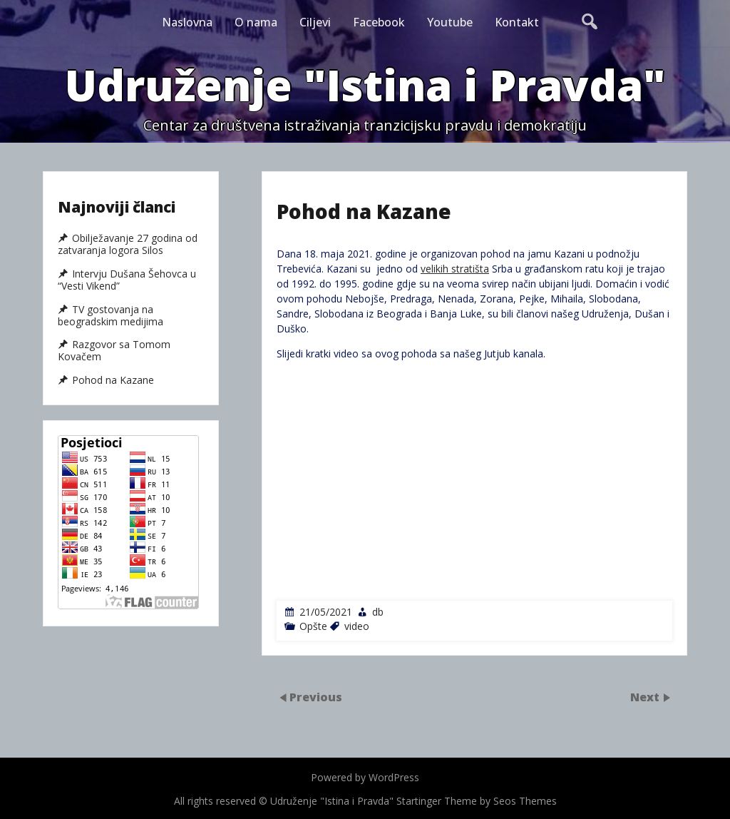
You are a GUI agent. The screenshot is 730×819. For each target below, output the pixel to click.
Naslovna (187, 22)
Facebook (379, 22)
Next (646, 697)
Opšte (313, 626)
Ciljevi (315, 22)
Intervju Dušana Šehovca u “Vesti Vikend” (127, 280)
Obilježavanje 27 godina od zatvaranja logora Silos (127, 244)
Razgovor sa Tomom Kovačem (114, 350)
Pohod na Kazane (113, 380)
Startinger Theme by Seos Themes (476, 801)
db (378, 612)
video (356, 626)
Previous (315, 697)
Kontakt (517, 22)
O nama (256, 22)
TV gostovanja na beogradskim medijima (110, 315)
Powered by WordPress (365, 777)
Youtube (450, 22)
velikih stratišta (455, 268)
